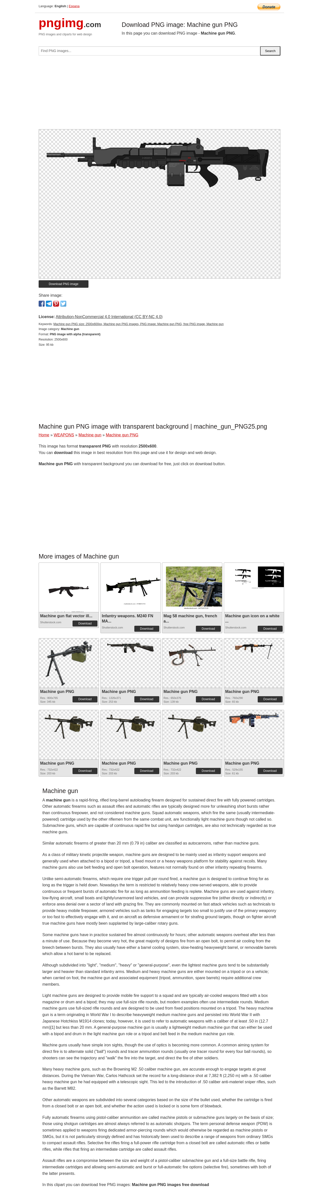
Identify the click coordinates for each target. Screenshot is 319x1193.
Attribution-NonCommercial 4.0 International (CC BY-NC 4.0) (109, 317)
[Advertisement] (159, 94)
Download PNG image (64, 284)
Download (84, 623)
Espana (74, 6)
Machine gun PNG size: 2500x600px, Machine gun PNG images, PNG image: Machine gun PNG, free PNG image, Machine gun (138, 324)
